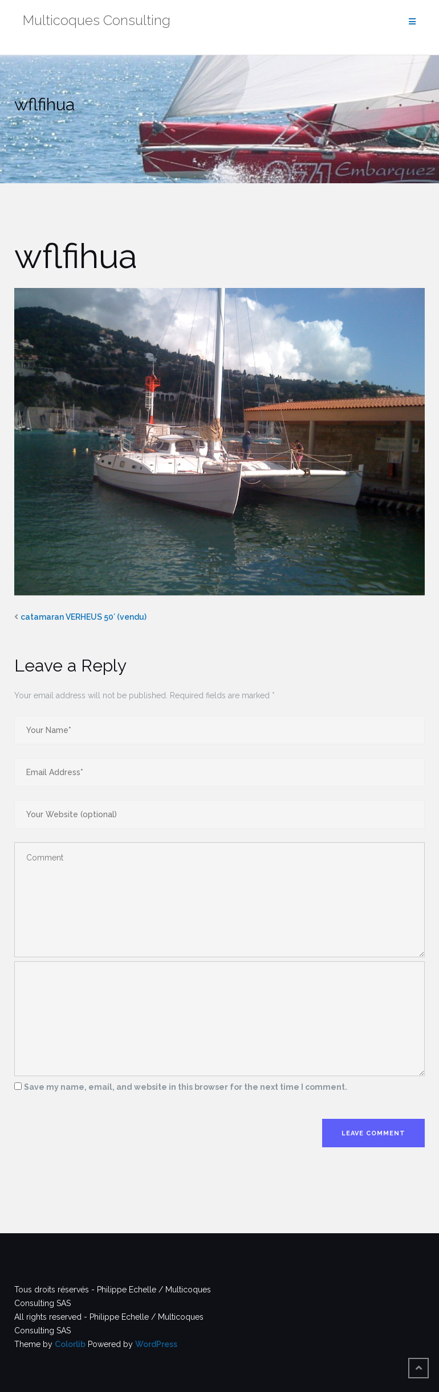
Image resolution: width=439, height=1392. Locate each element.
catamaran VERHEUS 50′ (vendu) (84, 616)
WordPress (156, 1344)
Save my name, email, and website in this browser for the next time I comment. (185, 1087)
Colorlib (70, 1344)
